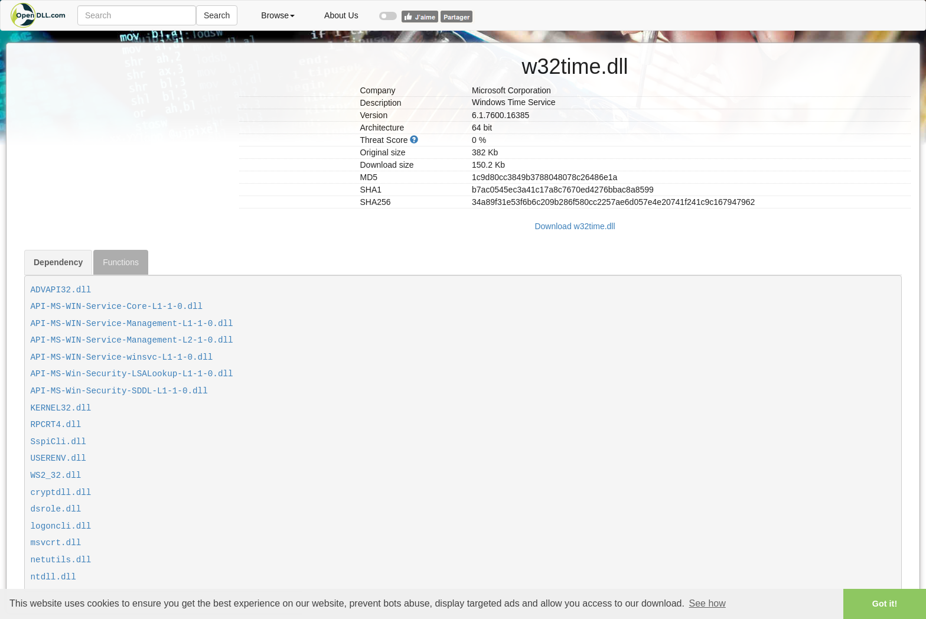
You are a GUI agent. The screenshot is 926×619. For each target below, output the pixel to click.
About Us (341, 15)
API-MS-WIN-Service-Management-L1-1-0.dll (132, 323)
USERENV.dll (58, 458)
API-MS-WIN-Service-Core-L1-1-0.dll (117, 306)
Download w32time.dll (574, 226)
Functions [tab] (121, 262)
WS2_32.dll (56, 475)
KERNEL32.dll (61, 408)
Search (217, 15)
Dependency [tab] (58, 262)
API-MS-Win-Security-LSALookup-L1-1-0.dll (132, 374)
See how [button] (707, 603)
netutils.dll (61, 560)
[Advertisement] (127, 125)
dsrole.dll (56, 509)
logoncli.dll (61, 526)
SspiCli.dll (58, 442)
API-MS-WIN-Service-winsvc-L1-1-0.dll (122, 357)
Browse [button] (278, 15)
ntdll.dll (53, 577)
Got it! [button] (884, 603)
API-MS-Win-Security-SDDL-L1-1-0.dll (119, 391)
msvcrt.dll (56, 543)
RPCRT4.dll (56, 424)
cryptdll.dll (61, 492)
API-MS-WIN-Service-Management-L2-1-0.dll (132, 340)
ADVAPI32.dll (61, 290)
